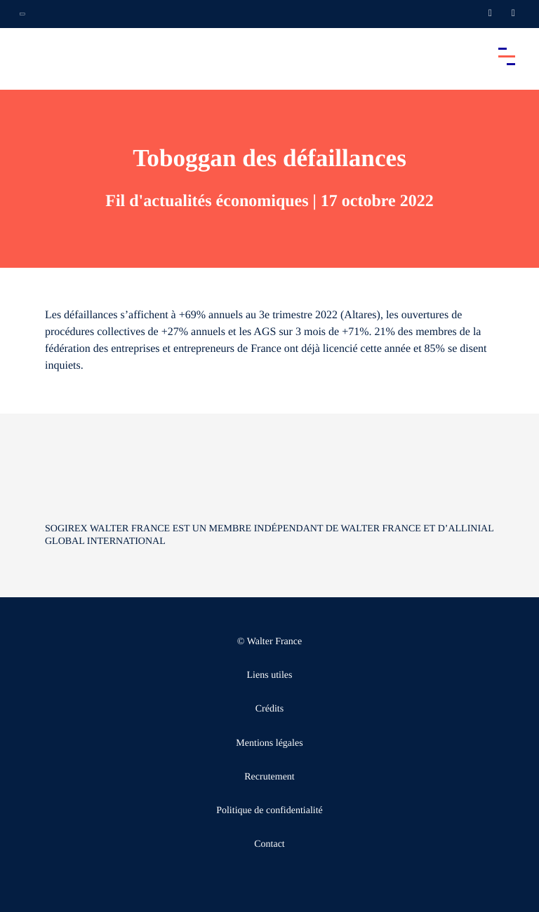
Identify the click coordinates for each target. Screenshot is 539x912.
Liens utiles (270, 675)
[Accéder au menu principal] (506, 56)
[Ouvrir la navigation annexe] (22, 14)
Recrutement (269, 777)
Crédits (269, 709)
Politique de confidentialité (269, 810)
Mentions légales (269, 743)
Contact (269, 844)
